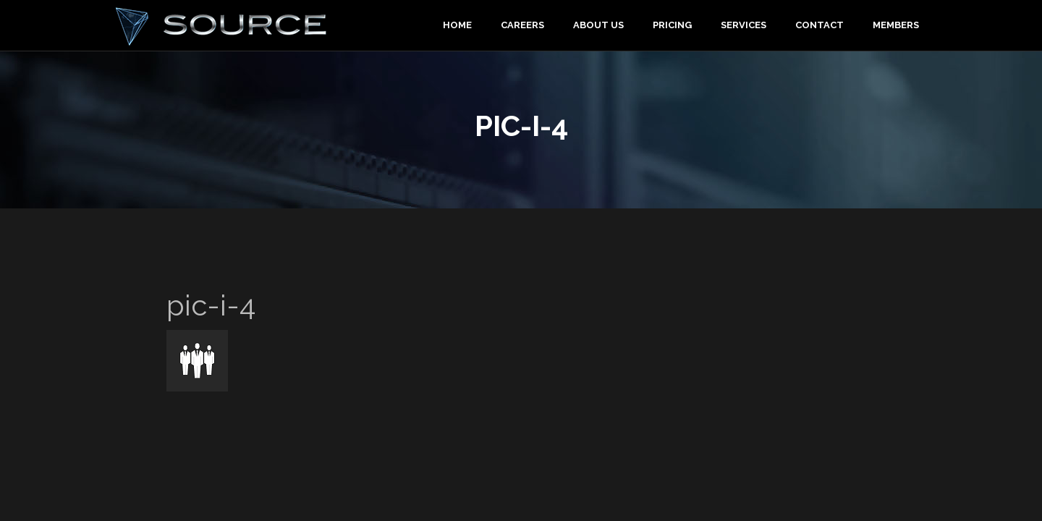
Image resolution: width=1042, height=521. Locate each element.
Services (743, 25)
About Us (598, 25)
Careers (522, 25)
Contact (819, 25)
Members (896, 25)
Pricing (672, 25)
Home (457, 25)
